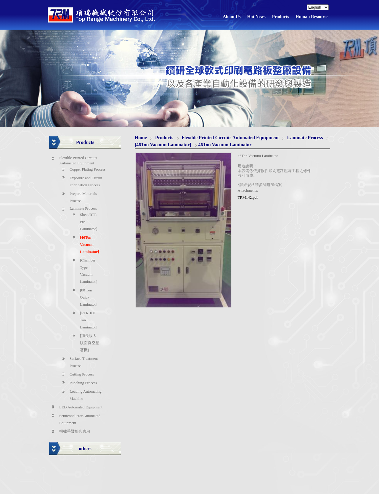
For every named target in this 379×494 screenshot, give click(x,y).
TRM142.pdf (248, 197)
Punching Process (83, 383)
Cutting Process (82, 374)
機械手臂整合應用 (74, 431)
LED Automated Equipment (80, 407)
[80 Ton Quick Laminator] (88, 297)
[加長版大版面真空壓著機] (89, 342)
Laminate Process (83, 208)
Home (141, 137)
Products (164, 137)
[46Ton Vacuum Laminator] (89, 244)
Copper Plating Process (87, 169)
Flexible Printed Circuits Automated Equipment (231, 137)
